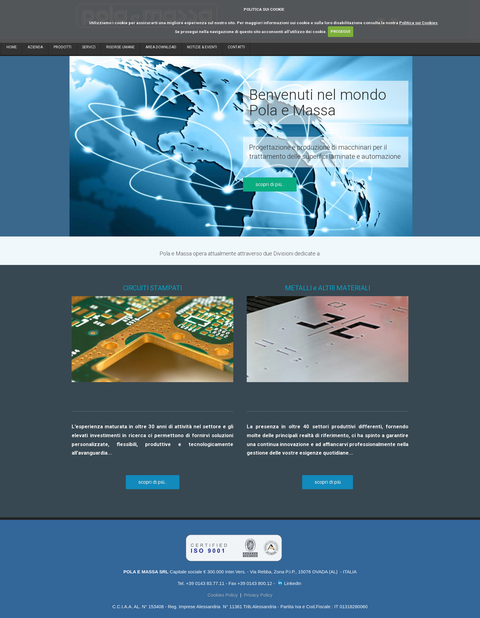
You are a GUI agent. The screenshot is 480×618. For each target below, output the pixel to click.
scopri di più (327, 482)
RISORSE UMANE (120, 47)
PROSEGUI (340, 31)
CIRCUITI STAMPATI (152, 288)
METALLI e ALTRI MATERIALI (327, 288)
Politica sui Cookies (418, 22)
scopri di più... (269, 184)
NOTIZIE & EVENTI (202, 47)
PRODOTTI (62, 47)
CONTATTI (236, 47)
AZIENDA (35, 47)
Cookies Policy (223, 595)
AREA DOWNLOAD (160, 47)
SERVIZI (89, 47)
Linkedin (289, 583)
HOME (11, 47)
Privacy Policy (258, 595)
